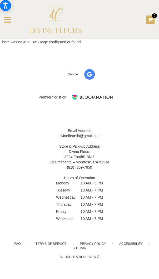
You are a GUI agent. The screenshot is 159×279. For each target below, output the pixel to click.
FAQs (18, 244)
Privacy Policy (93, 244)
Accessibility (131, 244)
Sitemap (80, 248)
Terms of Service (51, 244)
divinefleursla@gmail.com (79, 136)
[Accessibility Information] (5, 5)
